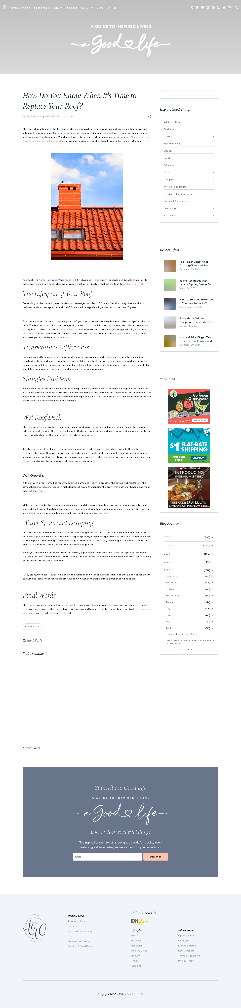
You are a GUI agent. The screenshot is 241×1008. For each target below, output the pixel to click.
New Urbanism (186, 950)
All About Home (173, 122)
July (168, 608)
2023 (167, 561)
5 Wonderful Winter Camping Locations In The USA (195, 320)
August (170, 602)
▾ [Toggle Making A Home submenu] (29, 8)
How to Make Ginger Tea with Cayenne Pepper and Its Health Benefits (195, 339)
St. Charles (170, 215)
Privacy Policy (185, 960)
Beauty (168, 150)
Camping (169, 179)
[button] (149, 117)
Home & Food (19, 7)
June (168, 615)
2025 (167, 545)
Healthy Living (172, 143)
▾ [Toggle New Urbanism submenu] (61, 8)
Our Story (183, 940)
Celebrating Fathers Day (180, 633)
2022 (167, 570)
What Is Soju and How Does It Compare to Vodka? (196, 301)
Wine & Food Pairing (175, 186)
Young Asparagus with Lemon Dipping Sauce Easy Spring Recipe (196, 282)
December (172, 575)
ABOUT (85, 7)
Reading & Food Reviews (178, 193)
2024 (167, 553)
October (171, 589)
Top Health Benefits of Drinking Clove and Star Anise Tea (194, 263)
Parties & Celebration (176, 201)
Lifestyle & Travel (46, 7)
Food (167, 158)
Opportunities (106, 7)
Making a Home (187, 945)
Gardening (170, 208)
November (171, 582)
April (168, 628)
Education (169, 165)
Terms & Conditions (189, 955)
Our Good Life (135, 994)
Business (72, 7)
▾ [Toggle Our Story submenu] (92, 8)
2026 (167, 537)
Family (167, 136)
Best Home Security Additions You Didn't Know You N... (190, 642)
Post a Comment (66, 116)
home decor (32, 626)
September (172, 595)
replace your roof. (133, 283)
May (168, 621)
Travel (167, 172)
